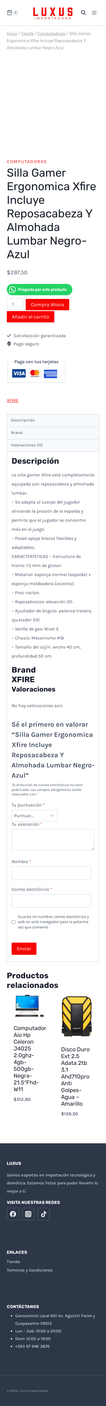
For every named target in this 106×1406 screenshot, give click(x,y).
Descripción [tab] (23, 420)
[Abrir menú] (94, 12)
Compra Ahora (47, 304)
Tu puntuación (28, 805)
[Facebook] (13, 1214)
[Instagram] (28, 1214)
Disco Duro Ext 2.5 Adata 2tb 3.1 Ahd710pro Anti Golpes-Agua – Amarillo (75, 1076)
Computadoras (27, 161)
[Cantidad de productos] (15, 304)
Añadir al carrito (30, 317)
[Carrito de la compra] (13, 13)
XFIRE (12, 400)
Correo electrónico (32, 889)
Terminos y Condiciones (30, 1270)
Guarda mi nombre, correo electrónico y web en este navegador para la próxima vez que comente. (53, 922)
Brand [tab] (17, 432)
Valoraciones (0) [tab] (27, 445)
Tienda (13, 1261)
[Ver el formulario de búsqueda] (80, 12)
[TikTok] (44, 1214)
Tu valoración (27, 824)
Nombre (21, 861)
